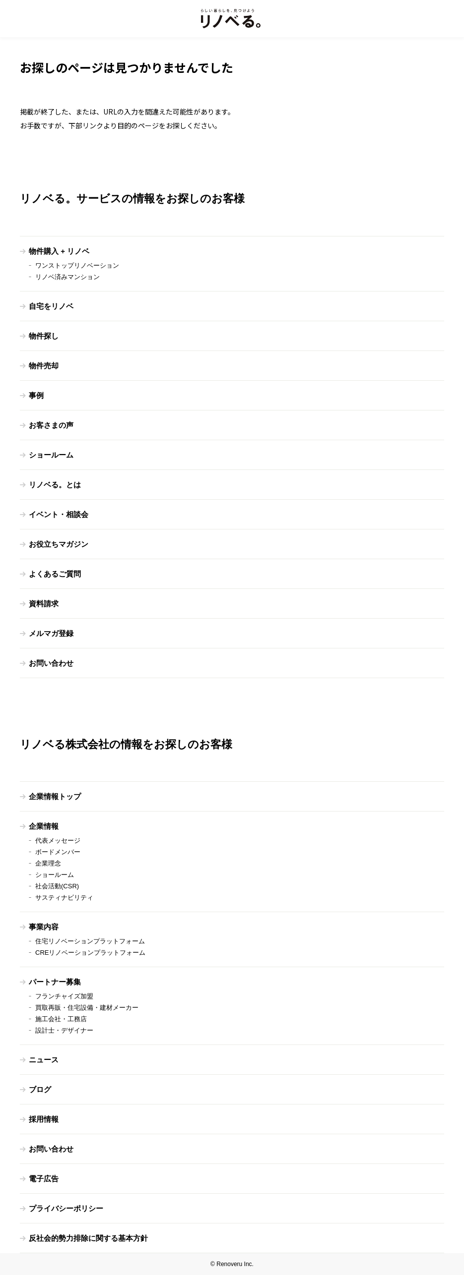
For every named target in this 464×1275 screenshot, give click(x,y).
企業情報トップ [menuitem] (55, 796)
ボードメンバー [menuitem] (57, 852)
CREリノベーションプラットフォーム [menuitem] (90, 952)
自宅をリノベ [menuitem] (51, 306)
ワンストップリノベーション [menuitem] (77, 265)
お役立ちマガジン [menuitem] (58, 544)
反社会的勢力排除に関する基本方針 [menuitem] (88, 1238)
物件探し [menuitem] (44, 336)
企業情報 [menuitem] (44, 826)
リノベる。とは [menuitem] (55, 484)
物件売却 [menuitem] (44, 365)
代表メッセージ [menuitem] (57, 840)
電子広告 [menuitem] (44, 1178)
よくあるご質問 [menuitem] (55, 574)
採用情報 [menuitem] (44, 1119)
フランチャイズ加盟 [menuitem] (64, 996)
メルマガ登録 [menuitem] (51, 633)
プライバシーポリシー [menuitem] (66, 1208)
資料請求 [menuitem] (44, 603)
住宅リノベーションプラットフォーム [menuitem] (90, 941)
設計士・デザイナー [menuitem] (64, 1030)
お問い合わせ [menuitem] (51, 663)
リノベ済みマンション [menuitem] (67, 277)
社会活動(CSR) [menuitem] (57, 886)
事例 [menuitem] (36, 395)
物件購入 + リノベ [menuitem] (59, 251)
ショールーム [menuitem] (51, 455)
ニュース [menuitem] (44, 1059)
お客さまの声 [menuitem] (51, 425)
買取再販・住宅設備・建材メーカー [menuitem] (86, 1007)
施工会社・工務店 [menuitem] (61, 1019)
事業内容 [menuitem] (44, 927)
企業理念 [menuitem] (48, 863)
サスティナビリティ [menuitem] (64, 897)
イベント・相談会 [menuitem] (58, 514)
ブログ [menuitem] (40, 1089)
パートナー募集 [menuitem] (55, 982)
